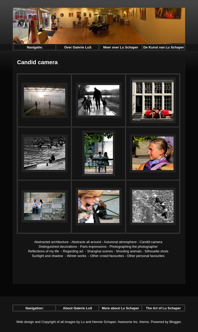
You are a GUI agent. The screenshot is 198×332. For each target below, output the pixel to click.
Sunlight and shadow (47, 256)
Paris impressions (93, 246)
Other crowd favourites (107, 256)
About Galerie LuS (77, 308)
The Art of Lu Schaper (163, 308)
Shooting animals (129, 251)
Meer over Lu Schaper (120, 47)
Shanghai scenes (100, 251)
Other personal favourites (145, 256)
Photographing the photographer (134, 246)
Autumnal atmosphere (120, 242)
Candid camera (150, 242)
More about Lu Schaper (120, 308)
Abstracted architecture (51, 242)
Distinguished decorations (58, 246)
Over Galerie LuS (78, 47)
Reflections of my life (43, 251)
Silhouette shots (157, 251)
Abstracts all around (86, 242)
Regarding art (73, 251)
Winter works (76, 256)
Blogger (175, 322)
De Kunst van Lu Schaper (163, 47)
